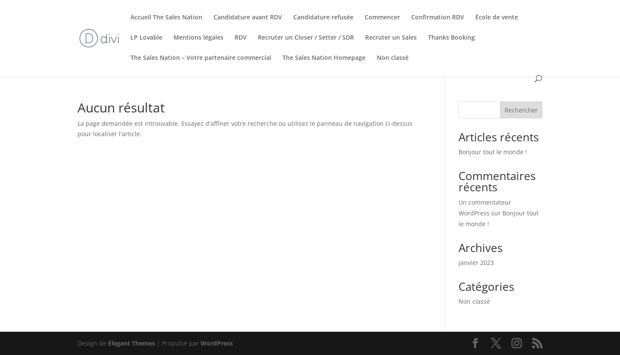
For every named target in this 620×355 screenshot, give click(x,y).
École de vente (496, 17)
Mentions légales (198, 37)
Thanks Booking (451, 37)
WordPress (217, 343)
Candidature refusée (323, 17)
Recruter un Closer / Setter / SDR (306, 37)
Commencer (382, 17)
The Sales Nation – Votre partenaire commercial (200, 58)
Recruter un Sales (391, 37)
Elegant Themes (131, 343)
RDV (241, 37)
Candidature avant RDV (248, 17)
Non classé (393, 58)
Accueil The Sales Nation (166, 17)
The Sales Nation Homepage (324, 58)
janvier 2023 (476, 262)
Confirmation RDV (437, 17)
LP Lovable (146, 37)
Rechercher (521, 110)
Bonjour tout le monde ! (493, 152)
